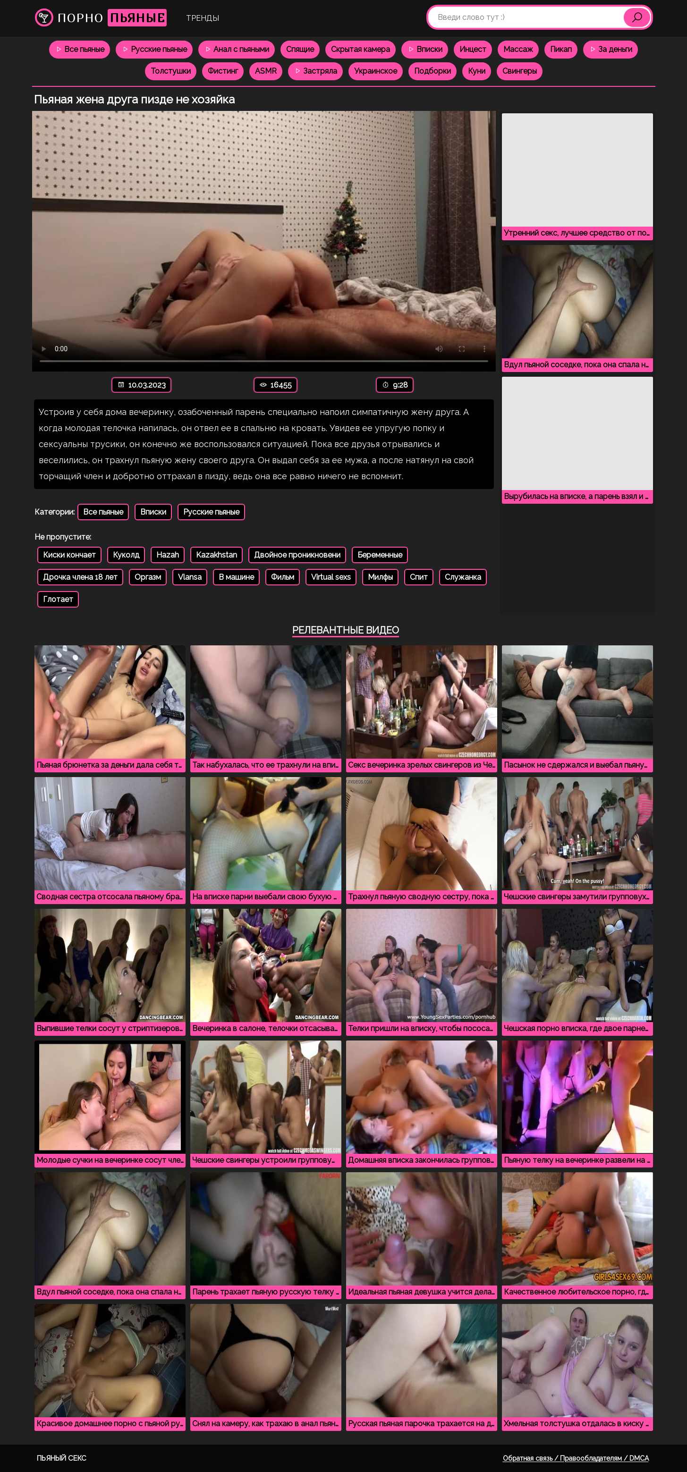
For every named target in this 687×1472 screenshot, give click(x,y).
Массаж (518, 49)
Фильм (282, 577)
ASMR (266, 71)
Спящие (300, 49)
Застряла (315, 71)
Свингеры (519, 71)
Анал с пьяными (236, 49)
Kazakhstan (216, 554)
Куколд (126, 554)
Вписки (424, 49)
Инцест (472, 49)
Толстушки (171, 71)
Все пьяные (79, 49)
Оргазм (148, 577)
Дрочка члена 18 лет (80, 577)
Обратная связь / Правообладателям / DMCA (576, 1458)
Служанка (463, 577)
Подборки (432, 71)
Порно (101, 17)
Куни (476, 71)
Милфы (380, 577)
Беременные (379, 554)
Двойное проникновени (297, 554)
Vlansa (190, 577)
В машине (236, 577)
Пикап (561, 49)
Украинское (375, 71)
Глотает (58, 599)
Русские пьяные (154, 49)
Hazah (167, 554)
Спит (419, 577)
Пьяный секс (61, 1458)
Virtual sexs (331, 577)
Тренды (202, 18)
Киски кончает (69, 554)
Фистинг (223, 71)
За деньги (610, 49)
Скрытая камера (360, 49)
